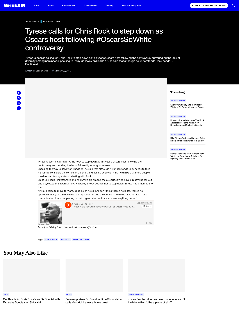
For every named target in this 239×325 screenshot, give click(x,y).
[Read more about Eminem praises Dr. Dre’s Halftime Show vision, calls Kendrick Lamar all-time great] (95, 302)
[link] (19, 93)
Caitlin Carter (42, 70)
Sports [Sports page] (51, 5)
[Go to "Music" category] (69, 294)
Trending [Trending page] (109, 5)
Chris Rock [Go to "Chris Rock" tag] (51, 239)
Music (36, 5)
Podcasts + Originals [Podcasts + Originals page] (131, 5)
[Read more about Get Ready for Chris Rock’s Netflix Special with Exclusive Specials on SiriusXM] (32, 302)
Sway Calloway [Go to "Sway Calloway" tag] (81, 239)
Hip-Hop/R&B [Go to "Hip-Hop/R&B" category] (48, 21)
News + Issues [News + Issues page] (90, 5)
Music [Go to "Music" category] (58, 21)
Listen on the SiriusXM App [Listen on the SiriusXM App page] (209, 5)
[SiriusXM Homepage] (14, 5)
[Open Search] (233, 5)
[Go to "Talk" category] (6, 294)
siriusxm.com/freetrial (85, 227)
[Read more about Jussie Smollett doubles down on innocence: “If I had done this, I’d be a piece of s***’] (157, 302)
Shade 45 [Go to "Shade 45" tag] (65, 239)
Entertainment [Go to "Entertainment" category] (33, 21)
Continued (31, 64)
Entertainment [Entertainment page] (68, 5)
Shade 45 (78, 169)
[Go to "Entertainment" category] (178, 100)
